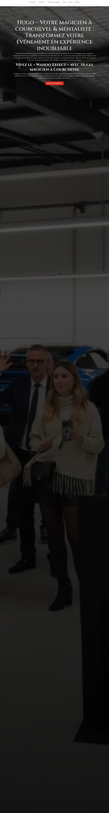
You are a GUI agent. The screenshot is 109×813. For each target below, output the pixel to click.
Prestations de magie (53, 2)
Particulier (41, 2)
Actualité (77, 2)
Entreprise (32, 2)
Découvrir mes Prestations (54, 83)
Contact (70, 2)
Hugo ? (64, 2)
